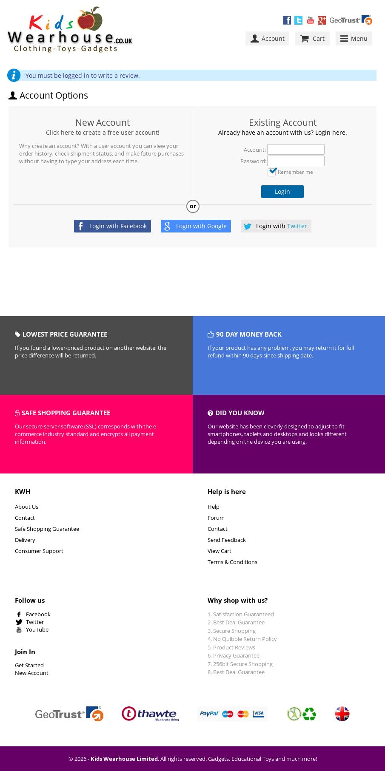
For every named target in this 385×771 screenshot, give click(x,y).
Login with (118, 226)
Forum (216, 518)
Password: (253, 161)
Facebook (38, 614)
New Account (102, 122)
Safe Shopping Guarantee (47, 529)
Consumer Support (39, 551)
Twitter (35, 622)
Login (282, 191)
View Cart (219, 551)
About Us (26, 506)
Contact (25, 518)
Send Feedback (227, 540)
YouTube (37, 629)
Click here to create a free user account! (103, 132)
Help (214, 506)
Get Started (29, 665)
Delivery (25, 540)
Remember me (295, 171)
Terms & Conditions (232, 562)
